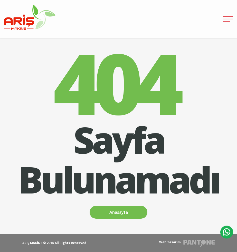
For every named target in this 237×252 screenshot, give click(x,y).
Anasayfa (118, 212)
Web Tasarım (170, 242)
